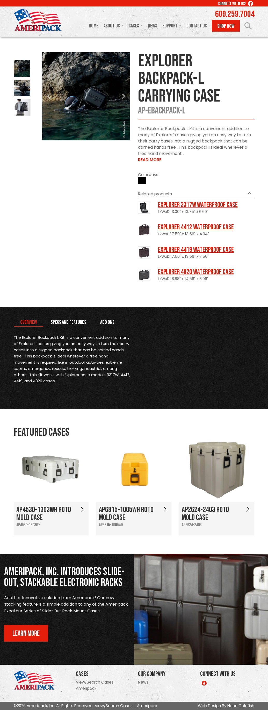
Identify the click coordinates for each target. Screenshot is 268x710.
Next (123, 96)
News (152, 26)
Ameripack (86, 688)
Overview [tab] (28, 322)
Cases (134, 26)
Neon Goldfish (240, 705)
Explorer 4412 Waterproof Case (196, 227)
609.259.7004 (235, 14)
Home (93, 26)
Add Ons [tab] (107, 322)
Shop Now (225, 26)
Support (170, 26)
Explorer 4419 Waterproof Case (196, 250)
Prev (49, 96)
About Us (112, 26)
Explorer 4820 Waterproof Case (196, 272)
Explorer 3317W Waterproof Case (198, 205)
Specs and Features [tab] (68, 322)
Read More (149, 160)
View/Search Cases (95, 682)
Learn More (26, 633)
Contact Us (196, 26)
